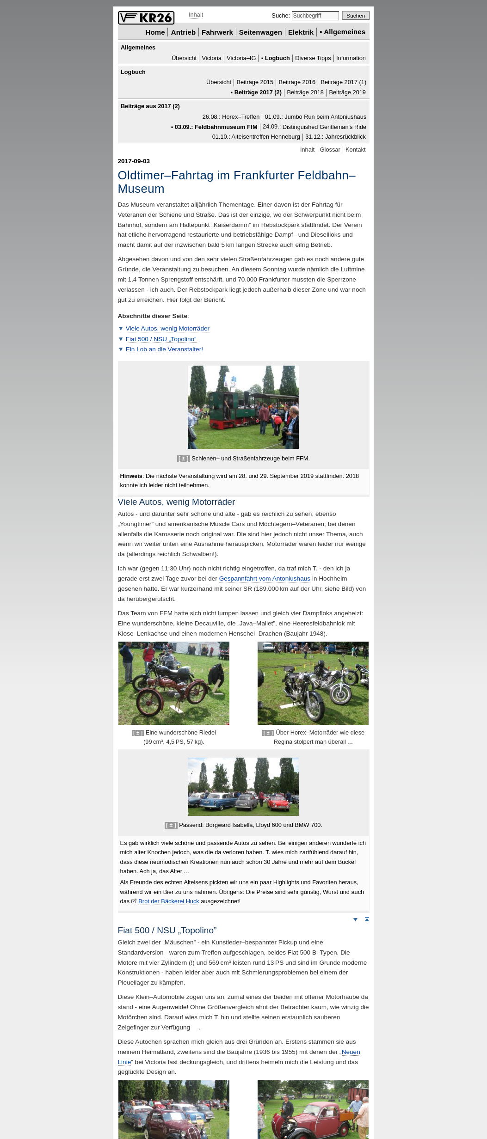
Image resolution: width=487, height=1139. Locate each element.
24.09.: (314, 126)
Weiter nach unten (355, 919)
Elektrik (301, 32)
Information (351, 58)
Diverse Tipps (313, 58)
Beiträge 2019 (347, 92)
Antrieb (183, 32)
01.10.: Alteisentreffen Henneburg (256, 137)
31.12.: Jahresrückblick (335, 137)
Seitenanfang (367, 919)
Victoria (212, 58)
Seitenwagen (260, 32)
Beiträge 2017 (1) (343, 82)
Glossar (330, 149)
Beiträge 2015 (254, 82)
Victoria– (241, 58)
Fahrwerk (217, 32)
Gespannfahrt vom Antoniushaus (264, 578)
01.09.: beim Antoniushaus (316, 116)
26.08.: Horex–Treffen (231, 116)
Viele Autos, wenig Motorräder (168, 328)
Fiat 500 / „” (161, 339)
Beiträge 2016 (296, 82)
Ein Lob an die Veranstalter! (164, 349)
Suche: (281, 15)
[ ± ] (184, 458)
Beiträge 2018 (305, 92)
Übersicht (184, 58)
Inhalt (196, 14)
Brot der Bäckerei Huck (168, 901)
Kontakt (355, 149)
